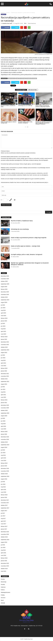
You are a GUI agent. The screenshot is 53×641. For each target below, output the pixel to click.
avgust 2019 (4, 447)
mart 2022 (3, 365)
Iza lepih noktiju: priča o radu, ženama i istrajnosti (25, 122)
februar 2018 (4, 494)
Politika (3, 595)
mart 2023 (3, 334)
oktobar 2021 (4, 378)
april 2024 (3, 313)
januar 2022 (4, 371)
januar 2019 (4, 465)
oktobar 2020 (4, 410)
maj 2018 (3, 487)
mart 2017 (3, 523)
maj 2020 (3, 423)
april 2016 (3, 552)
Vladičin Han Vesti (7, 23)
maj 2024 (3, 310)
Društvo (3, 14)
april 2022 (3, 363)
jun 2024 (3, 307)
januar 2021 (4, 402)
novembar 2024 (5, 294)
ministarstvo (11, 78)
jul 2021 (3, 386)
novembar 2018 (5, 471)
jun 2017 (3, 516)
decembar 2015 (5, 563)
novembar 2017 (5, 502)
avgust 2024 (4, 302)
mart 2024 (3, 315)
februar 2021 (4, 400)
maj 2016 (3, 550)
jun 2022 (3, 357)
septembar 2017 (5, 508)
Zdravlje (3, 603)
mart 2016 (3, 555)
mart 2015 (3, 571)
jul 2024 (3, 305)
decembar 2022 (5, 342)
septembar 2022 (5, 349)
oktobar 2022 (4, 347)
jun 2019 (3, 452)
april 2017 (3, 521)
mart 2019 (3, 460)
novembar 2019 (5, 439)
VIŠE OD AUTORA (32, 89)
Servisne (3, 597)
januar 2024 (4, 321)
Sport (2, 600)
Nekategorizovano (5, 592)
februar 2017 (4, 526)
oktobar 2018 (4, 473)
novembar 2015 (5, 566)
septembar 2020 (5, 413)
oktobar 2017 (4, 505)
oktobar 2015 (4, 568)
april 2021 (3, 394)
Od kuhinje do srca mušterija (25, 105)
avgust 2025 (4, 286)
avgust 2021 (4, 384)
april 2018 (3, 489)
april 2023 (3, 331)
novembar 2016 (5, 534)
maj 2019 (3, 455)
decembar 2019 (5, 436)
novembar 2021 (5, 376)
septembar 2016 (5, 539)
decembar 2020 (5, 405)
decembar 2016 (5, 531)
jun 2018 (3, 484)
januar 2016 (4, 560)
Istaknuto (3, 587)
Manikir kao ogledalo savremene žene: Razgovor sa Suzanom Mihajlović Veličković (44, 123)
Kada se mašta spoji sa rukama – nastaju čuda (9, 122)
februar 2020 (4, 431)
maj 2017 (3, 518)
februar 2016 (4, 558)
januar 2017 (4, 529)
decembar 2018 (5, 468)
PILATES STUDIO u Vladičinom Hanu (8, 106)
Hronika (3, 584)
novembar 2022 (5, 344)
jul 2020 (3, 418)
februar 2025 (4, 289)
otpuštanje (22, 78)
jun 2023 (3, 326)
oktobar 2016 (4, 537)
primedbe (29, 78)
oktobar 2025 (4, 281)
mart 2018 (3, 492)
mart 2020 (3, 429)
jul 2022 (3, 355)
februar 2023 (4, 336)
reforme (34, 78)
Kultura (2, 589)
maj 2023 (3, 328)
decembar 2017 (5, 500)
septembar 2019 (5, 444)
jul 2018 (3, 481)
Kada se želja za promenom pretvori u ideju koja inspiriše (43, 106)
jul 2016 (3, 545)
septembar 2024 (5, 299)
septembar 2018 (5, 476)
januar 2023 (4, 339)
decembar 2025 (5, 276)
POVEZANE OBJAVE (21, 89)
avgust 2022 (4, 352)
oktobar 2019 (4, 442)
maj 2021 (3, 392)
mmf (17, 78)
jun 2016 (3, 547)
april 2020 (3, 426)
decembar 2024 (5, 292)
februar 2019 (4, 463)
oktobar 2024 (4, 297)
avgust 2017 (4, 510)
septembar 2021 (5, 381)
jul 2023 (3, 323)
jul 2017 (3, 513)
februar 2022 (4, 368)
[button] (50, 4)
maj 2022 (3, 360)
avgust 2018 (4, 479)
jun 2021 (3, 389)
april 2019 (3, 458)
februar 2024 (4, 318)
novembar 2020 (5, 407)
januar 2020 (4, 434)
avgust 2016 (4, 542)
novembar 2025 (5, 278)
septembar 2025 (5, 284)
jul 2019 (3, 450)
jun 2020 (3, 421)
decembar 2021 (5, 373)
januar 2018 (4, 497)
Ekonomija (3, 581)
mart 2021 (3, 397)
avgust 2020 (4, 415)
